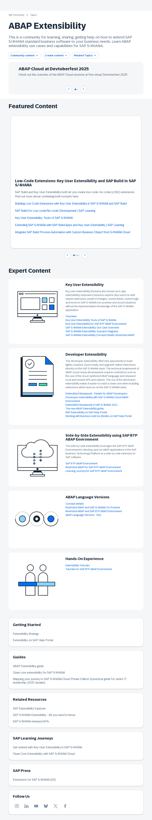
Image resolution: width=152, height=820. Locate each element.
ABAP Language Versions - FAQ (83, 515)
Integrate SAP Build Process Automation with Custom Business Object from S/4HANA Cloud (72, 232)
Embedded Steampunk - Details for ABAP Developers (96, 393)
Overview (71, 316)
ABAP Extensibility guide (28, 666)
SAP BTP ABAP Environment (82, 463)
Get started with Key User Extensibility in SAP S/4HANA (47, 747)
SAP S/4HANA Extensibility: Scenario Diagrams (92, 331)
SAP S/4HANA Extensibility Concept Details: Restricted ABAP (100, 335)
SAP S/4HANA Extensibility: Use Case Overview (92, 327)
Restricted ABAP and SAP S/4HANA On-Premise (93, 507)
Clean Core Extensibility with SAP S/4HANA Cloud (44, 753)
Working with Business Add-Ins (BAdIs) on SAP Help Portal (99, 416)
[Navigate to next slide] (83, 89)
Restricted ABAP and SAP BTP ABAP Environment (94, 511)
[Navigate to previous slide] (69, 89)
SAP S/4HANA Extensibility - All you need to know (44, 714)
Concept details (75, 503)
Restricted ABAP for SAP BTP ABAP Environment (93, 467)
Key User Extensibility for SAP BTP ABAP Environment (96, 323)
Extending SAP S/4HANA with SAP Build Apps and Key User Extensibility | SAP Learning (69, 225)
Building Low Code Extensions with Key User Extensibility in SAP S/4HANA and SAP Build (71, 203)
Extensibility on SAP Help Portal (33, 640)
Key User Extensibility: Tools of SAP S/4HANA (44, 217)
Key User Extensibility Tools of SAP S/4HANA (91, 320)
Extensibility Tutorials (78, 565)
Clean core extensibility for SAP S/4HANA (39, 672)
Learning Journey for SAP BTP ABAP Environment (94, 471)
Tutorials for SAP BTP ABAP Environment (89, 569)
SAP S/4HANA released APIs (31, 721)
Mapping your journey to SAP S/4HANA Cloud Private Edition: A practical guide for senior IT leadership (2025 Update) (70, 680)
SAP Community (16, 15)
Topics (33, 15)
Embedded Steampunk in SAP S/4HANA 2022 (91, 404)
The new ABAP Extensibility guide (85, 408)
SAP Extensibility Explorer (29, 708)
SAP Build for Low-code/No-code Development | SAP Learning (55, 210)
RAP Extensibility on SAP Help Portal (86, 412)
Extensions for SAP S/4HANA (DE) (34, 779)
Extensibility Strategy (26, 633)
